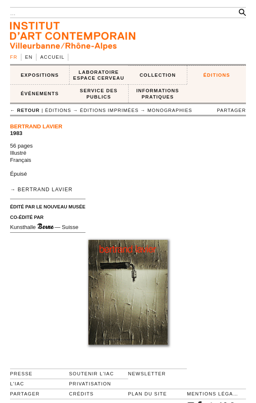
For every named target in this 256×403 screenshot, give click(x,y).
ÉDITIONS (216, 75)
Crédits (81, 393)
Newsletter (147, 373)
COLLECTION (158, 75)
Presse (21, 373)
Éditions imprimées (109, 110)
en (29, 57)
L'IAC (17, 383)
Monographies (169, 110)
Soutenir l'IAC (91, 373)
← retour (25, 110)
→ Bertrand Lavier (41, 189)
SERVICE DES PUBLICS (99, 93)
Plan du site (147, 393)
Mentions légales (213, 393)
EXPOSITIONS (40, 75)
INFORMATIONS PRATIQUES (157, 93)
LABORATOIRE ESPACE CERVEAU (98, 75)
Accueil (52, 57)
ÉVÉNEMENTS (40, 93)
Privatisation (90, 383)
